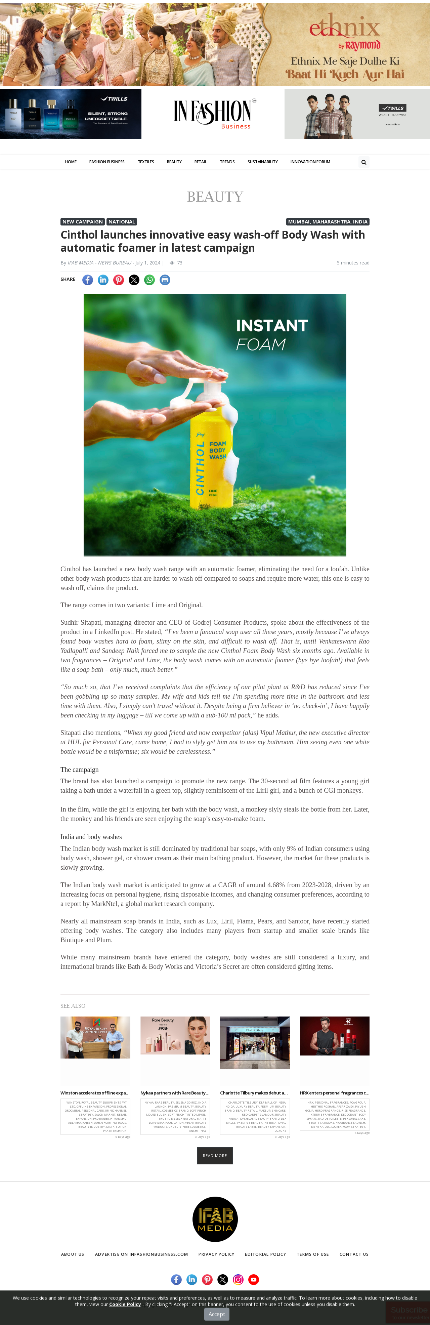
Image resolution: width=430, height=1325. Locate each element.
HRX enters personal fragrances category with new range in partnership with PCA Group (335, 1094)
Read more (215, 1157)
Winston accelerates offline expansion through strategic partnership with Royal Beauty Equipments (95, 1094)
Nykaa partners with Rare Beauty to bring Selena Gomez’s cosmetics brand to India (175, 1094)
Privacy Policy (220, 1255)
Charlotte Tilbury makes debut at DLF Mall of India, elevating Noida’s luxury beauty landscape (255, 1094)
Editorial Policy (268, 1255)
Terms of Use (313, 1255)
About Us (74, 1255)
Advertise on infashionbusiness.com (143, 1255)
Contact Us (352, 1255)
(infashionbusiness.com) (267, 1306)
